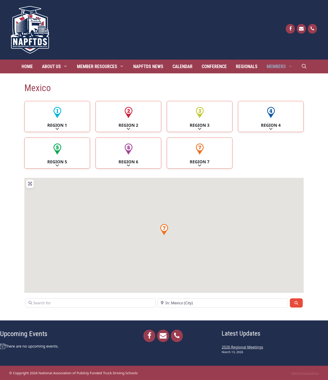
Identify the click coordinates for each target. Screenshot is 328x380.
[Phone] (312, 29)
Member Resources (103, 66)
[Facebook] (290, 29)
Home (27, 66)
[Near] (223, 303)
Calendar (182, 66)
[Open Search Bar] (304, 66)
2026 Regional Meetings (242, 347)
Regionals (246, 66)
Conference (214, 66)
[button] (164, 229)
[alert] (53, 346)
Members (282, 66)
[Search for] (90, 303)
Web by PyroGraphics (305, 373)
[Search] (296, 303)
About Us (57, 66)
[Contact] (301, 29)
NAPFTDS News (148, 66)
